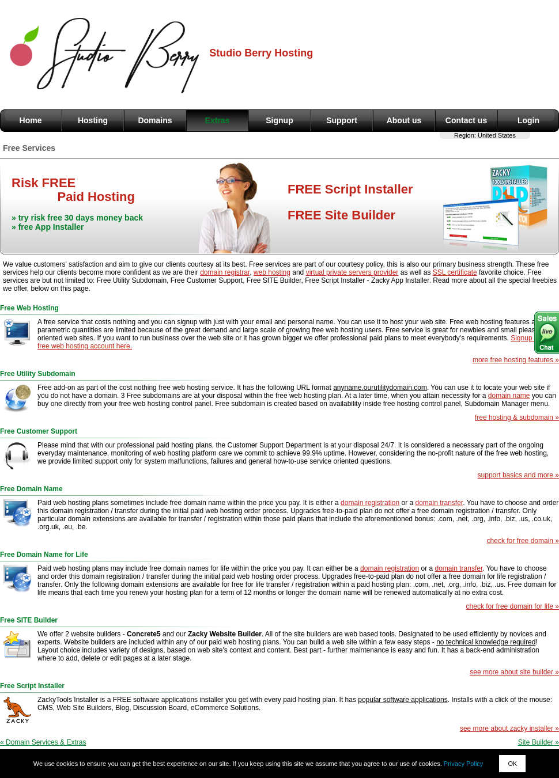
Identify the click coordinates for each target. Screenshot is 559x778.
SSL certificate (455, 272)
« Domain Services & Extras (43, 742)
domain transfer (439, 503)
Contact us (466, 120)
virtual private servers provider (352, 272)
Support (341, 120)
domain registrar (225, 272)
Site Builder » (538, 742)
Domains (155, 120)
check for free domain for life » (512, 606)
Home (31, 120)
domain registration (370, 503)
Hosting (93, 120)
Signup (279, 120)
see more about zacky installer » (509, 728)
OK (512, 763)
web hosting (272, 272)
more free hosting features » (516, 360)
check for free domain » (523, 541)
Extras (217, 120)
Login (528, 120)
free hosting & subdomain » (517, 417)
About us (404, 120)
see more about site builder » (514, 672)
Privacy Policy (463, 763)
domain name (509, 396)
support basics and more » (518, 475)
